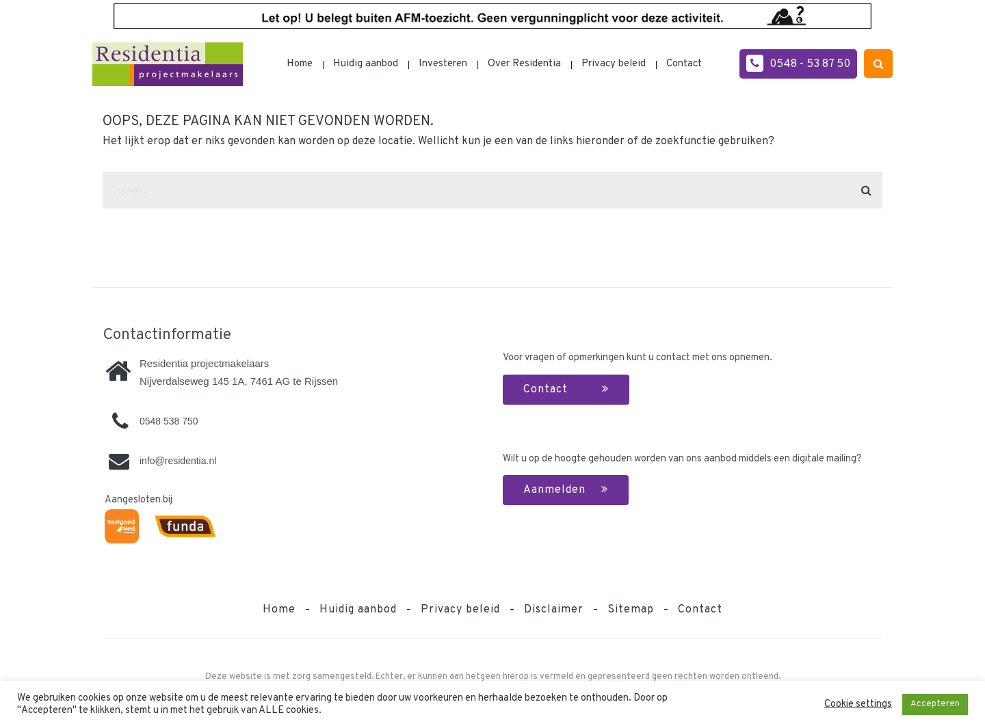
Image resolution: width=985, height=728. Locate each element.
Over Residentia (524, 63)
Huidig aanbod (365, 63)
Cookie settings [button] (858, 705)
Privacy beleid (613, 63)
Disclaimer (553, 610)
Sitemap (630, 610)
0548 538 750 (169, 421)
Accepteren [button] (935, 704)
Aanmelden (565, 490)
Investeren (443, 63)
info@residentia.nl (178, 460)
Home (300, 63)
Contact (684, 63)
